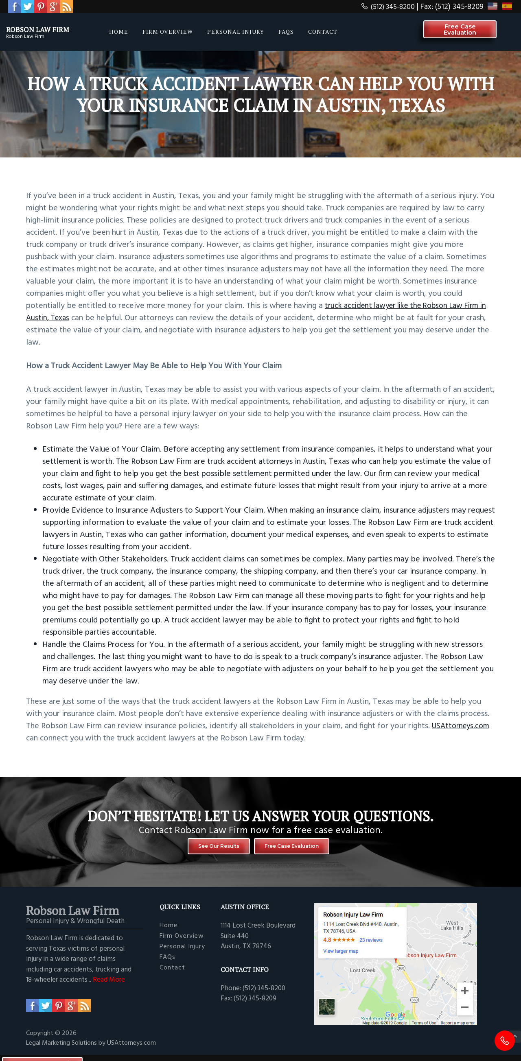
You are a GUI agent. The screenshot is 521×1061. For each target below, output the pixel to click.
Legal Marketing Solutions (62, 1048)
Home (168, 931)
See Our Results (207, 848)
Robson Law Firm (50, 28)
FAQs (167, 962)
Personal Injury (182, 952)
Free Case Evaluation (301, 848)
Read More (109, 984)
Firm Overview (182, 941)
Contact (172, 973)
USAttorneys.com (463, 726)
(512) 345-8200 (385, 6)
